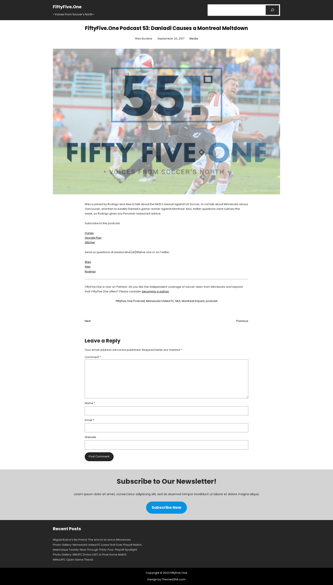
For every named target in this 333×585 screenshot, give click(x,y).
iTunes (89, 233)
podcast (211, 301)
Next (88, 321)
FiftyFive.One (67, 7)
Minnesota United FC (160, 301)
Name (90, 403)
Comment (93, 357)
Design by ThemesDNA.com (166, 579)
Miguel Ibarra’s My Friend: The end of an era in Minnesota (92, 540)
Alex (87, 267)
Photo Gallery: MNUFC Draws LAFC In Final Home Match (90, 555)
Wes (88, 262)
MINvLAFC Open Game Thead (73, 560)
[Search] (272, 10)
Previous (242, 321)
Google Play (93, 238)
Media (193, 39)
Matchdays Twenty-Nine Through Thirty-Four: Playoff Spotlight (95, 550)
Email (89, 420)
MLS (178, 301)
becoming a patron (155, 291)
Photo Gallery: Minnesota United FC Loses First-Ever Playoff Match (97, 545)
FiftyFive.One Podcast (130, 301)
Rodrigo (90, 271)
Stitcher (90, 242)
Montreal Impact (193, 301)
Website (90, 437)
